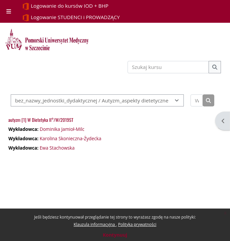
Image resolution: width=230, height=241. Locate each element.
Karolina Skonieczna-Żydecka (70, 138)
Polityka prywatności (137, 224)
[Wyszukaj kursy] (196, 100)
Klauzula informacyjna (95, 224)
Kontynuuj (115, 235)
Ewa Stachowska (57, 148)
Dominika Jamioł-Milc (62, 129)
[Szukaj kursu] (168, 67)
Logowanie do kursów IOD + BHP (65, 6)
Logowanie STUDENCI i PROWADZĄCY (71, 17)
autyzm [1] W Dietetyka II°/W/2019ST (40, 119)
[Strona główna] (47, 39)
